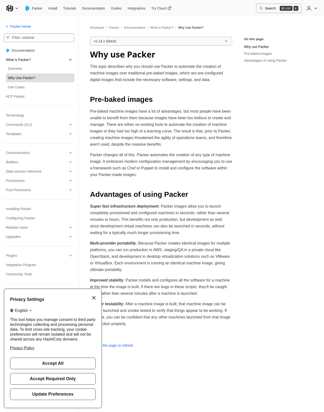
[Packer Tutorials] (69, 8)
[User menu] (311, 8)
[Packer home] (33, 8)
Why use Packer (256, 47)
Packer (114, 27)
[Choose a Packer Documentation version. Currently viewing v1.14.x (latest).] (161, 41)
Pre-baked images (258, 54)
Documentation (134, 27)
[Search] (279, 8)
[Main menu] (12, 8)
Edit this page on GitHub (111, 345)
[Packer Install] (52, 8)
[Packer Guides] (116, 8)
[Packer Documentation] (93, 8)
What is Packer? (161, 27)
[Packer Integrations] (136, 8)
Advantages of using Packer (265, 60)
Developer (97, 27)
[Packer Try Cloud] (161, 8)
